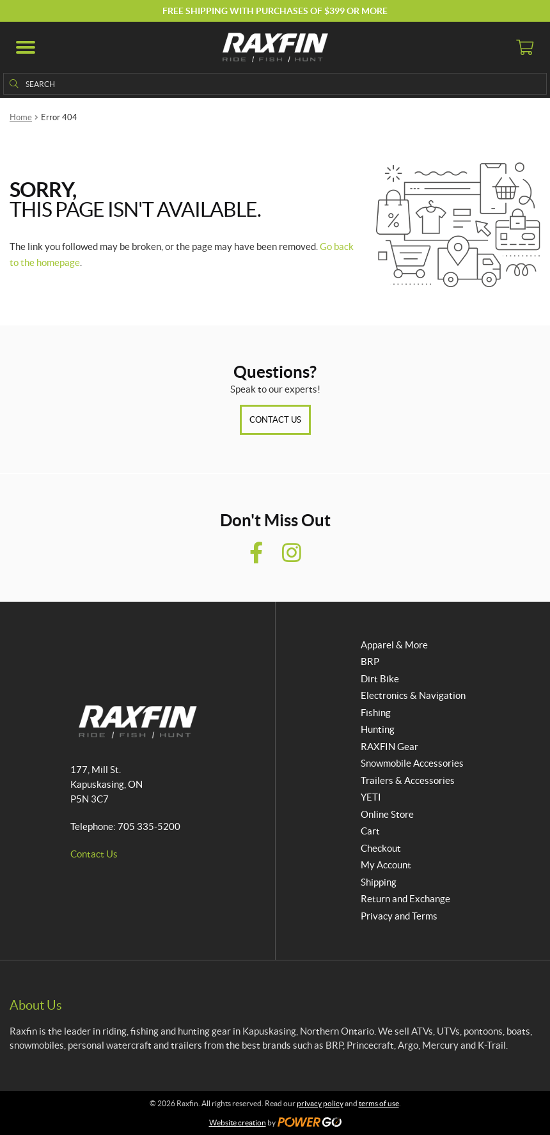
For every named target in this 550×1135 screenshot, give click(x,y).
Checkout (381, 848)
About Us (36, 1005)
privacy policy (320, 1103)
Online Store (387, 814)
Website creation (237, 1122)
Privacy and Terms (399, 916)
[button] (25, 47)
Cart (370, 831)
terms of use (379, 1103)
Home (21, 117)
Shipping (379, 882)
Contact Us (275, 420)
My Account (386, 864)
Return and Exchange (405, 898)
